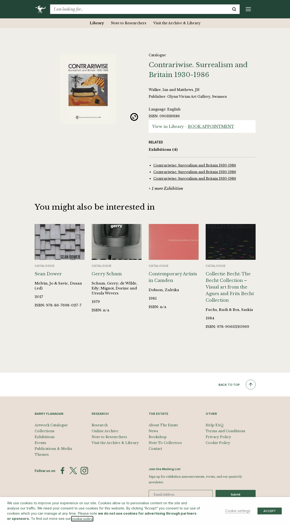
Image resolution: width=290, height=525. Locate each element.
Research (100, 425)
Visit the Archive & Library (176, 23)
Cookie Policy (218, 443)
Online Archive (105, 431)
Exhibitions (163, 149)
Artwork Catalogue (51, 425)
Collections (44, 431)
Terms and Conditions (225, 431)
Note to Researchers (128, 23)
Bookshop (158, 437)
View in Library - (193, 126)
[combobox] (139, 9)
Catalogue (157, 55)
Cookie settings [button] (237, 511)
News (153, 431)
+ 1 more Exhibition (166, 188)
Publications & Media (53, 449)
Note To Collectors (165, 443)
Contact (155, 449)
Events (40, 443)
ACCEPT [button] (269, 511)
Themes (42, 454)
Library (97, 23)
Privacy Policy (218, 437)
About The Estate (163, 425)
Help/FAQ (215, 425)
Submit (235, 494)
